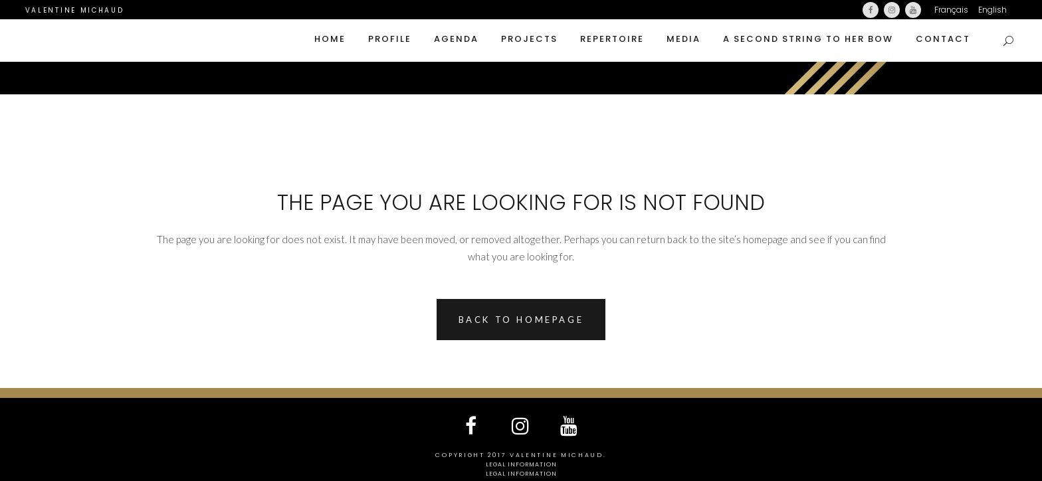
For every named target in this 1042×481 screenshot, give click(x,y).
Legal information (521, 464)
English (992, 9)
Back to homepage (521, 319)
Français (951, 9)
